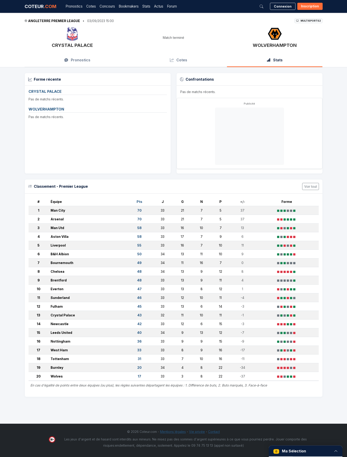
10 (38, 289)
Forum (172, 6)
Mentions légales (173, 432)
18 (38, 359)
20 (38, 376)
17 (38, 350)
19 (38, 367)
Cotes (91, 6)
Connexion (283, 6)
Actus (158, 6)
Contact (214, 432)
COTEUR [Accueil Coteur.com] (40, 6)
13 (38, 315)
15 (38, 333)
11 (38, 298)
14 (38, 324)
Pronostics (74, 6)
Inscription (310, 6)
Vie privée (197, 432)
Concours (107, 6)
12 (38, 306)
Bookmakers (129, 6)
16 (38, 341)
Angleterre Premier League (54, 21)
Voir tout (310, 186)
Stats (146, 6)
